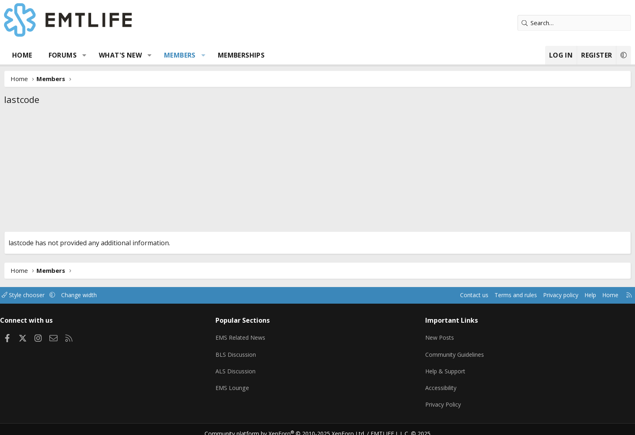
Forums (119, 55)
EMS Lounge (254, 383)
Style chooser (87, 295)
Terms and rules (446, 295)
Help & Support (427, 367)
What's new (176, 55)
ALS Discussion (257, 367)
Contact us (402, 295)
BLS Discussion (258, 351)
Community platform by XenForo (290, 425)
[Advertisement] (317, 170)
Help (525, 295)
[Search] (518, 23)
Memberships (297, 55)
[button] (140, 55)
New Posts (421, 335)
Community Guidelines (436, 351)
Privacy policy (494, 295)
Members (236, 55)
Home (78, 55)
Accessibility (422, 383)
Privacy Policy (424, 398)
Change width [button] (146, 295)
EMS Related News (263, 335)
